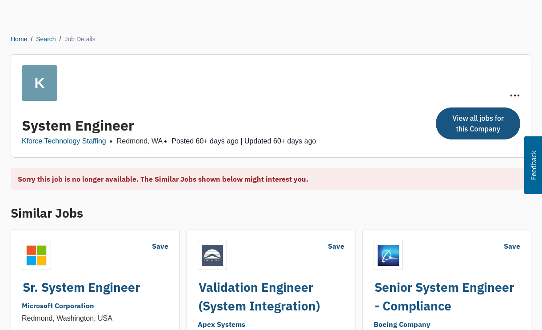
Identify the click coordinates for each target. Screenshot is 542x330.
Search (46, 39)
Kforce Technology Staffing (64, 141)
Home (19, 39)
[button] (533, 165)
